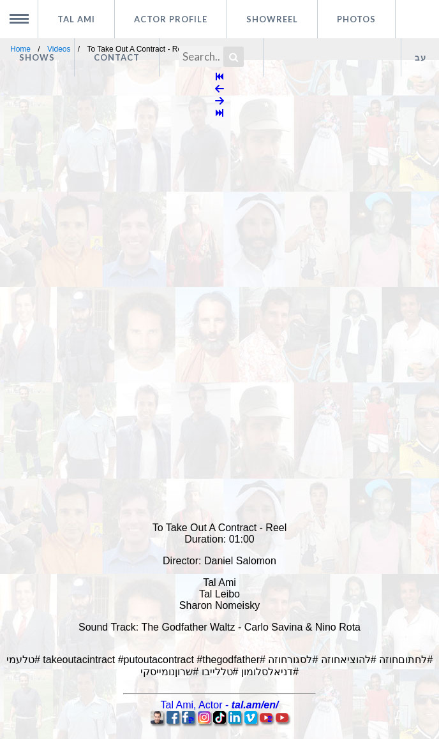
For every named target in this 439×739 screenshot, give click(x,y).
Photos (356, 19)
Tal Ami (76, 19)
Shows (37, 57)
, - (220, 704)
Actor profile (170, 19)
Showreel (272, 19)
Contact (117, 57)
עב (420, 57)
